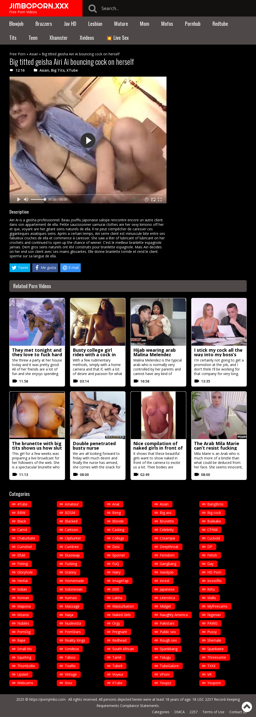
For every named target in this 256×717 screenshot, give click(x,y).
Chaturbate (26, 538)
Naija (69, 614)
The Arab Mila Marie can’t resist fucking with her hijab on (216, 447)
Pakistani (167, 623)
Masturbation (123, 606)
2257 (194, 711)
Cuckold (213, 538)
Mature (121, 23)
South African (123, 648)
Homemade (74, 580)
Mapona (24, 606)
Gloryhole (25, 572)
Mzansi (23, 614)
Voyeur (118, 674)
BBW (21, 512)
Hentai (22, 580)
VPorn (165, 674)
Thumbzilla (26, 665)
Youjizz (165, 682)
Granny (70, 572)
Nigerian (214, 614)
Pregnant (119, 631)
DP (209, 546)
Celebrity (167, 529)
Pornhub (192, 23)
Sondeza (72, 648)
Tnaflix (70, 665)
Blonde (118, 521)
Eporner (118, 555)
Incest (165, 580)
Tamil (116, 657)
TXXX (211, 665)
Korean (23, 597)
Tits (12, 37)
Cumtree (72, 546)
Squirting (24, 657)
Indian (22, 589)
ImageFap (120, 580)
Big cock (214, 512)
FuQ (115, 563)
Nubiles (23, 623)
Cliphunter (73, 538)
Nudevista (73, 623)
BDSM (70, 512)
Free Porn (18, 54)
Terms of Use (213, 711)
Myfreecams (217, 606)
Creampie (167, 538)
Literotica (167, 597)
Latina (117, 597)
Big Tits (57, 70)
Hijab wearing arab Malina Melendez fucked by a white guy (157, 354)
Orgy (116, 623)
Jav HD (70, 23)
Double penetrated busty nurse (94, 445)
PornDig (23, 631)
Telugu (165, 657)
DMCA (179, 711)
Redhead (119, 640)
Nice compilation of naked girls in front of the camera (158, 447)
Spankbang (169, 648)
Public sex (168, 631)
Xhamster (59, 37)
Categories (161, 711)
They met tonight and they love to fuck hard (37, 352)
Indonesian (73, 589)
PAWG (212, 623)
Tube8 (117, 665)
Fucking (71, 563)
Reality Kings (75, 640)
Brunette (167, 521)
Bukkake (214, 521)
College (118, 538)
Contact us (238, 711)
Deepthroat (169, 546)
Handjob (167, 572)
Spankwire (215, 648)
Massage (72, 606)
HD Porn (214, 572)
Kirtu (211, 589)
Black (21, 521)
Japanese (167, 589)
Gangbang (168, 563)
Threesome (216, 657)
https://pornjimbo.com (47, 699)
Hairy (116, 572)
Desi (116, 546)
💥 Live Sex (117, 37)
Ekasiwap (72, 555)
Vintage (71, 674)
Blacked (71, 521)
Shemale (214, 640)
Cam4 (22, 529)
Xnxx (68, 682)
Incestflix (214, 580)
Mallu (211, 597)
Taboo (70, 657)
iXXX (115, 589)
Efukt (21, 555)
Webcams (25, 682)
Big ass (166, 512)
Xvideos (87, 37)
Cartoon (71, 529)
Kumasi (71, 597)
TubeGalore (169, 665)
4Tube (22, 504)
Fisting (22, 563)
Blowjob (16, 23)
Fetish (212, 555)
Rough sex (168, 640)
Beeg (116, 512)
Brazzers (44, 23)
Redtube (220, 23)
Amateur (72, 504)
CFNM (212, 529)
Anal (115, 504)
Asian (33, 54)
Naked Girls (121, 614)
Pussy (212, 631)
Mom (144, 23)
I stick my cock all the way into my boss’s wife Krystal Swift (218, 354)
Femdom (167, 555)
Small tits (24, 648)
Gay (210, 563)
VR (209, 674)
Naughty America (174, 614)
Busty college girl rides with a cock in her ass (94, 354)
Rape (21, 640)
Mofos (167, 23)
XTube (72, 70)
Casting (118, 529)
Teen (33, 37)
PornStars (73, 631)
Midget (165, 606)
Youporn (214, 682)
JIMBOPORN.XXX (38, 6)
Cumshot (24, 546)
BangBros (215, 504)
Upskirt (22, 674)
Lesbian (95, 23)
